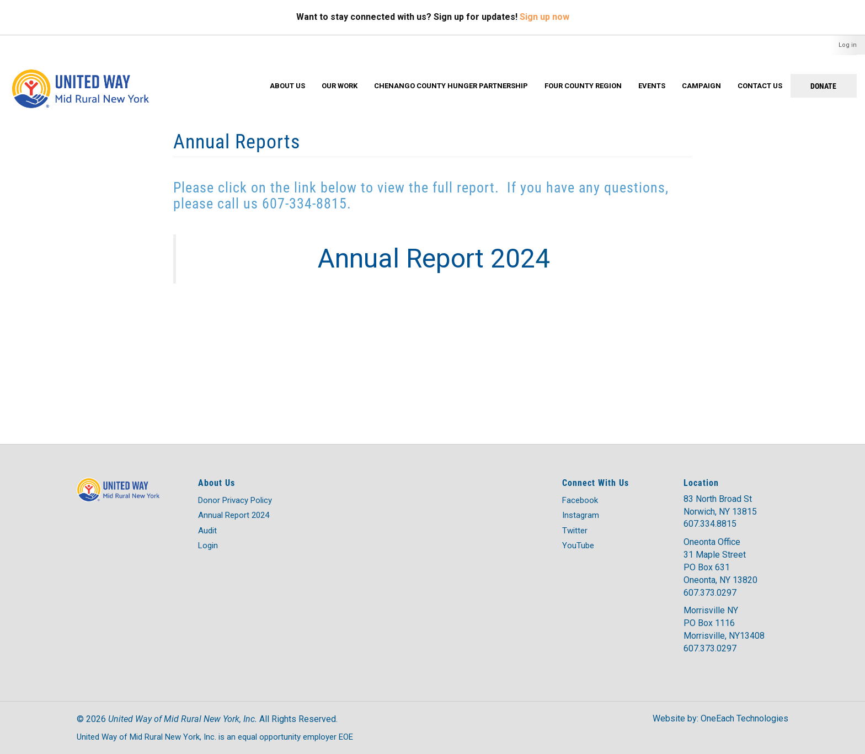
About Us (287, 86)
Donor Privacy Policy (235, 500)
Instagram (580, 515)
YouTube (578, 545)
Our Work (339, 86)
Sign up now (544, 17)
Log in (848, 45)
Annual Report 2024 (233, 515)
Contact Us (760, 86)
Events (651, 86)
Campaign (701, 86)
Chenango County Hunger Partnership (451, 86)
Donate (823, 86)
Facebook (580, 500)
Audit (207, 531)
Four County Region (583, 86)
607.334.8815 (710, 523)
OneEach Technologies (744, 718)
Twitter (575, 531)
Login (208, 545)
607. (692, 592)
